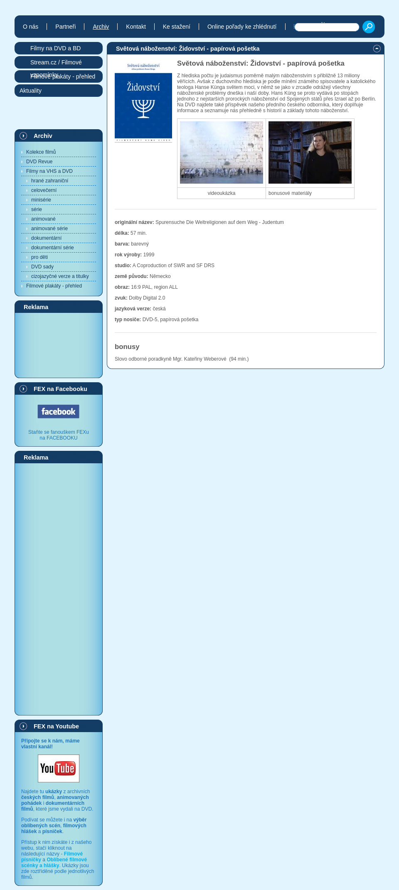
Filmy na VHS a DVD (49, 171)
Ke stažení (176, 26)
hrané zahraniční (49, 181)
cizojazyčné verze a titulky (60, 276)
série (36, 209)
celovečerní (44, 190)
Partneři (65, 26)
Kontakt (135, 26)
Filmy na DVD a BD (55, 48)
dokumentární (46, 238)
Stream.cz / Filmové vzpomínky (56, 64)
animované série (49, 228)
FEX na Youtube (56, 726)
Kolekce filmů (41, 152)
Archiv (43, 136)
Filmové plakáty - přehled (54, 286)
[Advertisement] (58, 345)
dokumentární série (52, 248)
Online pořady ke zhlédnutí (242, 26)
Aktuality (31, 90)
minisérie (41, 200)
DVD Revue (39, 162)
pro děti (39, 257)
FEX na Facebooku (60, 389)
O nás (30, 26)
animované (43, 219)
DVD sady (42, 267)
